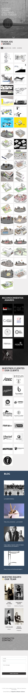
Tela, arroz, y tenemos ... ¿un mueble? (13, 522)
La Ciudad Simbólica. (9, 498)
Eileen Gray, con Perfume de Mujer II (13, 569)
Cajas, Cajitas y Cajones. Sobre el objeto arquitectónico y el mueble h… (14, 545)
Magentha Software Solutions (18, 691)
